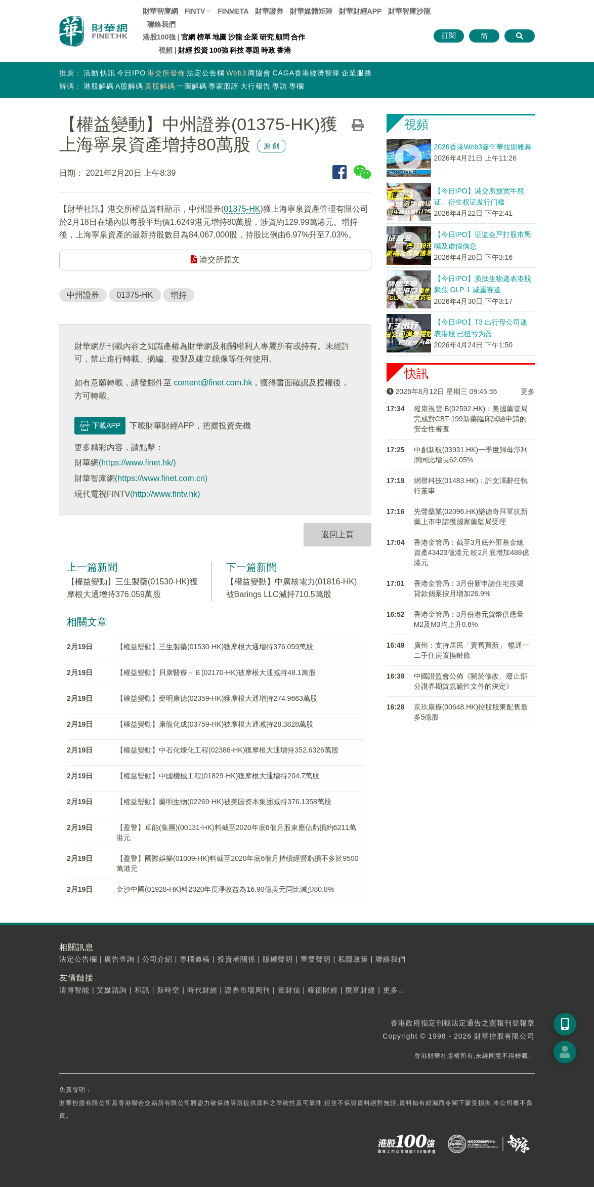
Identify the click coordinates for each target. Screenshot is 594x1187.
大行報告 (255, 86)
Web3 (236, 73)
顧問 (282, 37)
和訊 (142, 990)
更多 (528, 391)
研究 (267, 37)
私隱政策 (353, 959)
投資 (201, 50)
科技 (237, 50)
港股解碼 (98, 86)
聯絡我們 (161, 24)
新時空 (168, 990)
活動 (91, 73)
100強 (218, 50)
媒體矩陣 (311, 11)
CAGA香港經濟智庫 (306, 73)
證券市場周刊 (247, 990)
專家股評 (223, 86)
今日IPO (131, 73)
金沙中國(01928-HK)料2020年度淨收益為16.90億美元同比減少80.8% (225, 889)
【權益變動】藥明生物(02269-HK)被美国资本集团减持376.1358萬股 (223, 802)
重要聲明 (316, 959)
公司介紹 (157, 959)
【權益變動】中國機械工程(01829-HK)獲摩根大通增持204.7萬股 (217, 776)
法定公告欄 (206, 73)
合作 (298, 37)
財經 (185, 50)
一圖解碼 (192, 86)
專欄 (296, 86)
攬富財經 (360, 990)
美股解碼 (160, 86)
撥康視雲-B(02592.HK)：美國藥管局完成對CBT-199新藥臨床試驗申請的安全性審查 (471, 419)
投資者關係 (237, 959)
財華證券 (269, 11)
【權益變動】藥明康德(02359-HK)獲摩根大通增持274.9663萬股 (216, 698)
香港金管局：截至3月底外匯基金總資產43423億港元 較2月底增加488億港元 (471, 552)
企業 (251, 37)
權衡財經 (323, 990)
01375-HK (242, 209)
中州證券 (83, 295)
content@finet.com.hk (213, 382)
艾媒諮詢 (112, 990)
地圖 (220, 37)
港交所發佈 (166, 73)
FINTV (195, 11)
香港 (284, 50)
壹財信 (289, 990)
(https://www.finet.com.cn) (161, 478)
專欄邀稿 (195, 959)
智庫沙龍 (409, 11)
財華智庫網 (160, 11)
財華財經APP (360, 11)
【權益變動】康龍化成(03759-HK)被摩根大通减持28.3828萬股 (214, 724)
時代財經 (202, 990)
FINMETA (233, 11)
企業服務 (357, 73)
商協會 (259, 73)
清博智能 (74, 990)
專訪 (279, 86)
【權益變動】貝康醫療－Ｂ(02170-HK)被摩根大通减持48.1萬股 (216, 672)
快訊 (107, 73)
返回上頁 (337, 534)
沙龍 (235, 37)
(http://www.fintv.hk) (165, 494)
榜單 (204, 37)
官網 (188, 37)
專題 (252, 50)
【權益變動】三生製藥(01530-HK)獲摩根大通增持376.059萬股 (214, 647)
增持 (179, 295)
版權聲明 (278, 959)
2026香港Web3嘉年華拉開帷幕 (483, 147)
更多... (394, 990)
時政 (268, 50)
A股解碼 (129, 86)
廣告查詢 (119, 959)
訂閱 (449, 35)
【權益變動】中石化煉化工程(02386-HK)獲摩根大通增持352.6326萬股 (227, 750)
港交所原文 (215, 259)
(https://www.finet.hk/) (137, 462)
